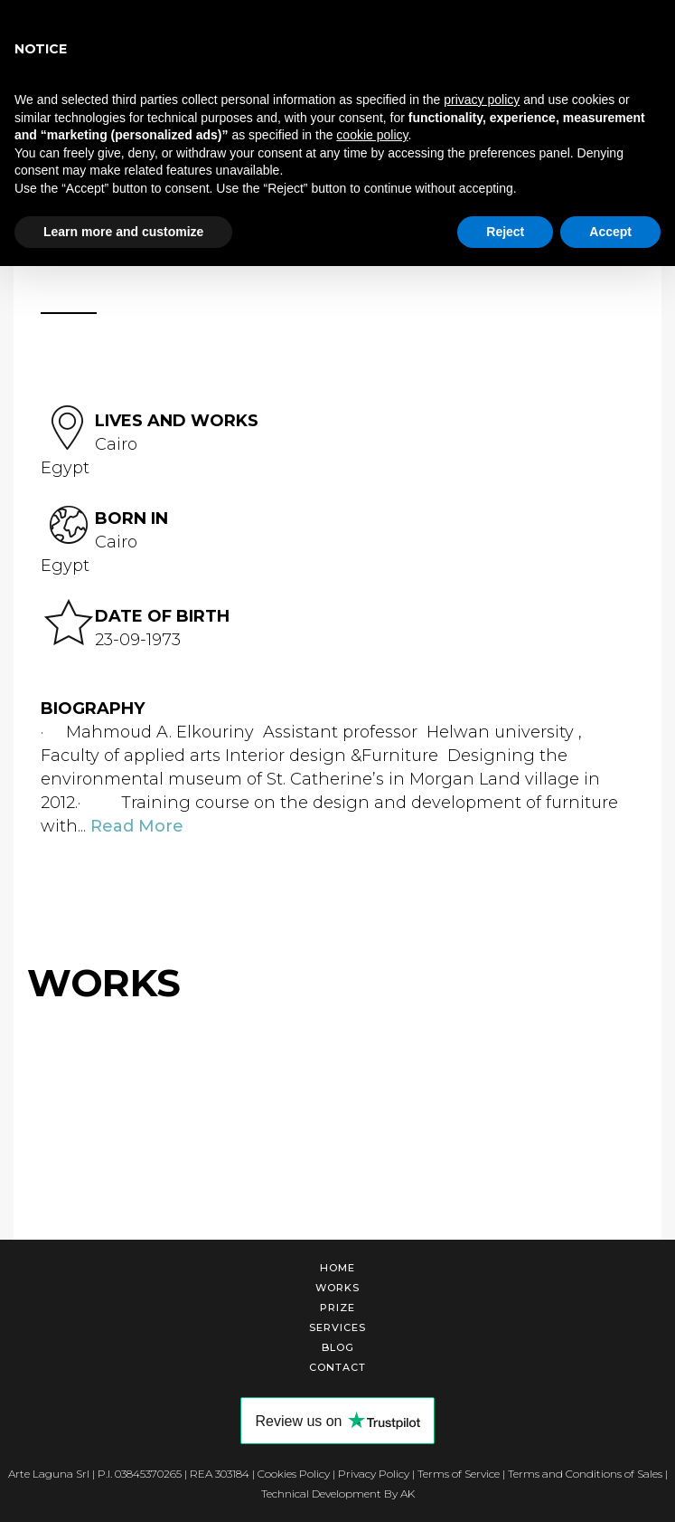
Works (337, 1287)
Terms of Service (458, 1473)
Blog (338, 1347)
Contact (337, 1367)
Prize (337, 1307)
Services (337, 1327)
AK (407, 1493)
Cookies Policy (294, 1473)
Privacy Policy (373, 1473)
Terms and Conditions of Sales (585, 1473)
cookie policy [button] (372, 135)
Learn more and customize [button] (123, 231)
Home (337, 1267)
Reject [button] (505, 231)
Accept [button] (610, 231)
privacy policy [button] (482, 99)
